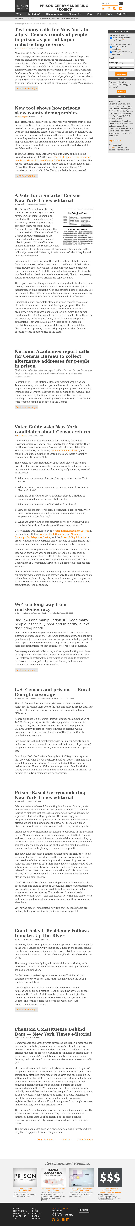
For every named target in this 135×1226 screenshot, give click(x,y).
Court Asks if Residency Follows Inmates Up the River (52, 933)
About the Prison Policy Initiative (25, 1189)
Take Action (20, 1216)
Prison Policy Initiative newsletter (120, 39)
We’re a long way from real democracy (41, 607)
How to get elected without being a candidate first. (81, 1189)
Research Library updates (118, 48)
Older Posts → (85, 1139)
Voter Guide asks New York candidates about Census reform (52, 429)
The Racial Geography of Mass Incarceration (53, 1189)
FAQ (34, 1209)
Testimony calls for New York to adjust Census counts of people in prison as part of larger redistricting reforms (51, 37)
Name (116, 63)
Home (16, 1209)
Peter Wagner (22, 48)
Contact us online (60, 1208)
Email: (111, 58)
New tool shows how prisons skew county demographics (47, 110)
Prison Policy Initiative (73, 537)
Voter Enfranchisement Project (71, 530)
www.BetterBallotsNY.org (65, 450)
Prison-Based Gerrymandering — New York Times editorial (53, 795)
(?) (123, 40)
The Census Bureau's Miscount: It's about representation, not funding (110, 1190)
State (116, 67)
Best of (66, 1139)
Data (15, 1218)
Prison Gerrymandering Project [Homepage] (64, 7)
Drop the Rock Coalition (51, 534)
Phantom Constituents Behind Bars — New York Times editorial (53, 1032)
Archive (36, 24)
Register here (115, 141)
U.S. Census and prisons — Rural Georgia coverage (53, 692)
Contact (37, 1214)
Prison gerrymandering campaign (121, 53)
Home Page (19, 24)
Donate (121, 91)
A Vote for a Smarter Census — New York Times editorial (50, 198)
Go (120, 4)
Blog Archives (45, 1139)
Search (36, 1216)
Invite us (112, 147)
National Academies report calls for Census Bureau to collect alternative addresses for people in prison (52, 358)
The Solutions (21, 1214)
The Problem (20, 1211)
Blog (29, 24)
